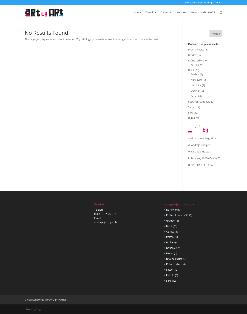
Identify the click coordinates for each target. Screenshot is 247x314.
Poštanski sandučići (199, 101)
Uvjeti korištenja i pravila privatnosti (203, 3)
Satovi (191, 107)
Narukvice (196, 79)
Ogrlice (195, 90)
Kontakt (181, 12)
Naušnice (196, 85)
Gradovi (192, 55)
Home (137, 12)
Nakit (191, 70)
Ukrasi (191, 118)
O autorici (166, 12)
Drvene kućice (196, 49)
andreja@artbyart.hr (106, 222)
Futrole (195, 64)
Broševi (195, 74)
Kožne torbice (196, 60)
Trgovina (151, 12)
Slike (190, 112)
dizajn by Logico (34, 309)
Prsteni (195, 96)
